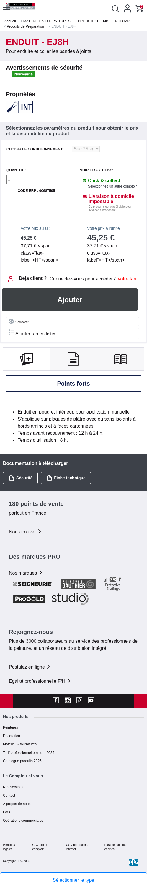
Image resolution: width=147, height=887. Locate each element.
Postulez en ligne (30, 667)
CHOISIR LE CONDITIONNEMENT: (34, 149)
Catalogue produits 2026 (22, 761)
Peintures (10, 727)
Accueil (10, 21)
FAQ (6, 812)
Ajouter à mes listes (33, 332)
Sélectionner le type (73, 880)
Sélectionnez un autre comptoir (112, 186)
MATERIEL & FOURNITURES (47, 21)
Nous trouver (25, 531)
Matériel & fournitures (20, 744)
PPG (20, 861)
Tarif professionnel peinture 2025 (28, 753)
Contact (9, 796)
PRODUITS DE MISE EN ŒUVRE (105, 21)
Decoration (11, 736)
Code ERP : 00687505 (36, 191)
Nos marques (26, 572)
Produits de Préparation (25, 26)
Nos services (13, 787)
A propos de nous (16, 804)
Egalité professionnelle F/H (40, 681)
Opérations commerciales (23, 821)
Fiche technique (66, 478)
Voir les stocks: (96, 170)
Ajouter (70, 300)
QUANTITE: (16, 170)
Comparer (18, 321)
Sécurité (20, 478)
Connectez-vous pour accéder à (94, 278)
